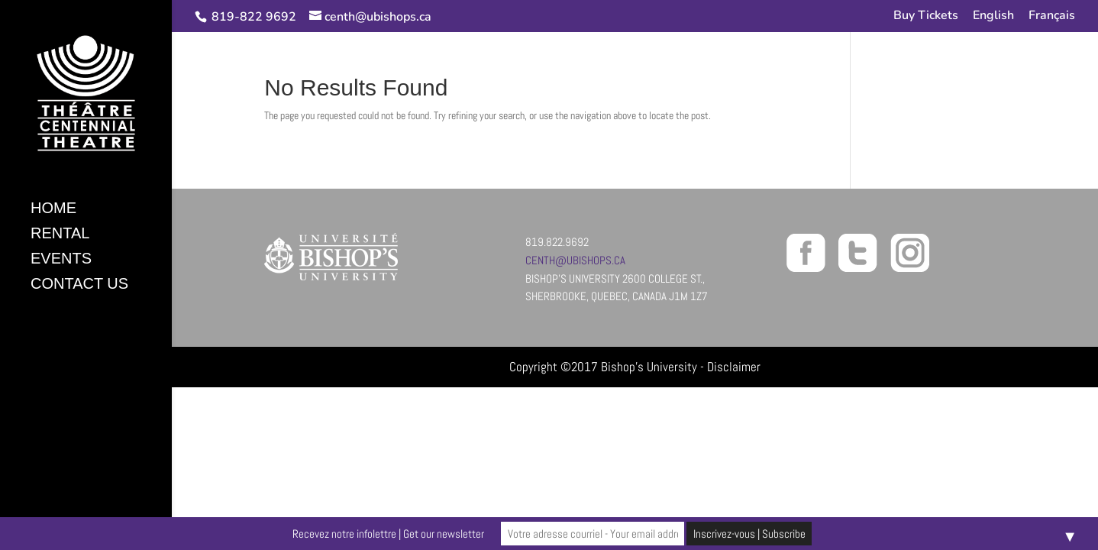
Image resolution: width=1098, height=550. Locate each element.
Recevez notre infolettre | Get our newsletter (388, 533)
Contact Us (79, 285)
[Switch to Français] (1052, 20)
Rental (60, 234)
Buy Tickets (925, 16)
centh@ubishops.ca (575, 260)
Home (53, 209)
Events (61, 260)
